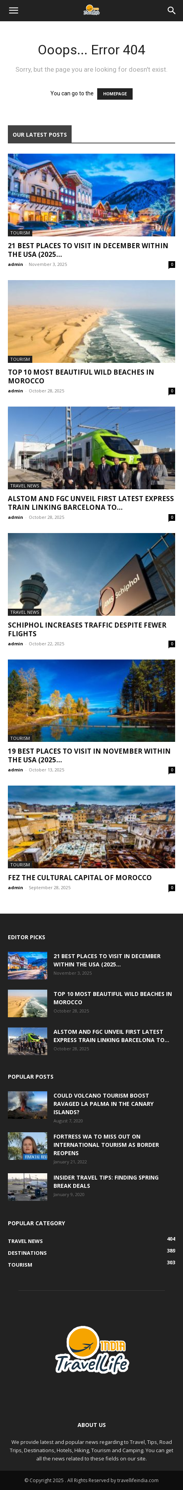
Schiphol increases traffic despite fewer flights (87, 629)
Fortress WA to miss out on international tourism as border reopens (106, 1145)
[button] (13, 10)
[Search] (172, 10)
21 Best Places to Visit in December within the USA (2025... (88, 250)
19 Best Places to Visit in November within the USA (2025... (89, 755)
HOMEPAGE (115, 94)
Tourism (20, 233)
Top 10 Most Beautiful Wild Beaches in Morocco (81, 376)
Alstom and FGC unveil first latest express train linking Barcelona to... (91, 503)
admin (15, 264)
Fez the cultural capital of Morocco (80, 877)
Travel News (24, 486)
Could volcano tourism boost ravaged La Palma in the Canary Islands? (103, 1104)
